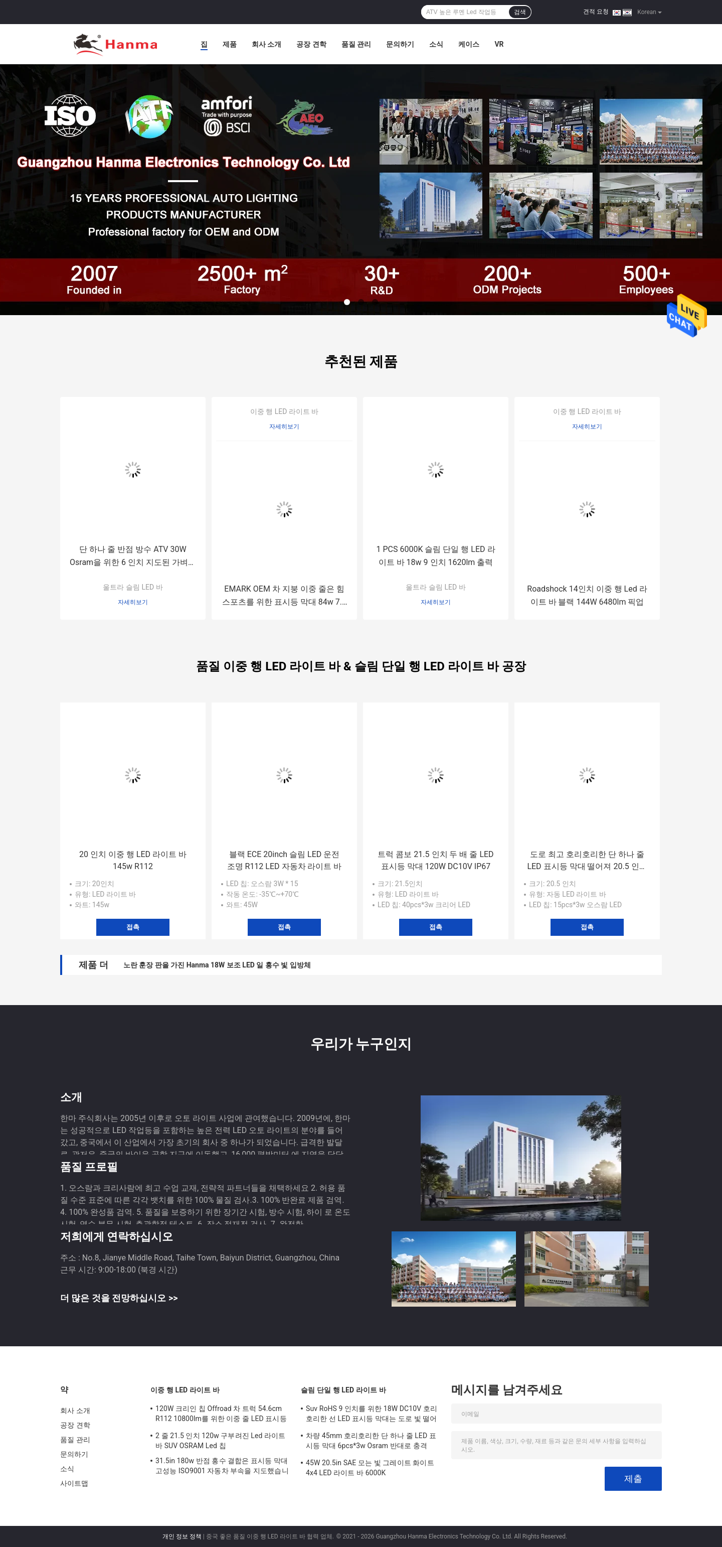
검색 (520, 12)
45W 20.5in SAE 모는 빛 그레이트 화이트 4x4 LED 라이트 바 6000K (370, 1468)
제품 (230, 44)
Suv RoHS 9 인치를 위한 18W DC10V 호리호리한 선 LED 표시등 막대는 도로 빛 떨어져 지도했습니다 (371, 1415)
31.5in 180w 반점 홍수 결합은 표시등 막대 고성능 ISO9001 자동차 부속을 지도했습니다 (222, 1467)
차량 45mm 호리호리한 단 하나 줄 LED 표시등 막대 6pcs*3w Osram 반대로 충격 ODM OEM (371, 1442)
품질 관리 (356, 44)
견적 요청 (596, 11)
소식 (436, 44)
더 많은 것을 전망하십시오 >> (118, 1298)
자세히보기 (133, 602)
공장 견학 (311, 44)
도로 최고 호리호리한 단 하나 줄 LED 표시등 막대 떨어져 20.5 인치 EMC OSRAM (587, 861)
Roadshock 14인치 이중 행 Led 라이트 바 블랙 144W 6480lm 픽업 (587, 595)
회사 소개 (266, 44)
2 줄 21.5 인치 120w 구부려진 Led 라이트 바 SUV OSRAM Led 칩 (220, 1441)
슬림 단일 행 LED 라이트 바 (343, 1390)
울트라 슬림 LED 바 (132, 587)
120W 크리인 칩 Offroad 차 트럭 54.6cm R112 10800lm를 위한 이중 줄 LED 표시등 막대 (221, 1415)
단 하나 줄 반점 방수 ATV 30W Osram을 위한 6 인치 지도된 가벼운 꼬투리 (133, 556)
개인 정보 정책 (182, 1536)
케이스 (468, 44)
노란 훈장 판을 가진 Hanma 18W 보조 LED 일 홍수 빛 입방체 (217, 965)
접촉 (132, 927)
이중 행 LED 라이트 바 (284, 411)
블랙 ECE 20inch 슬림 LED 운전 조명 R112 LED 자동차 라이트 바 (284, 860)
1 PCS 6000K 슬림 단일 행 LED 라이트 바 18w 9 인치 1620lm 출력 (436, 555)
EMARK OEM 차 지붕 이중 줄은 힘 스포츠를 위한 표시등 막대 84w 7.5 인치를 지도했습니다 (284, 596)
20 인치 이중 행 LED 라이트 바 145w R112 (133, 860)
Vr (498, 44)
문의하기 (400, 44)
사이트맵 (74, 1483)
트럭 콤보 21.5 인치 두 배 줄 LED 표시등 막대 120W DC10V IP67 (435, 860)
